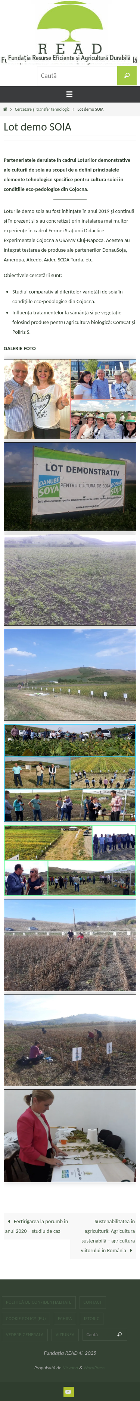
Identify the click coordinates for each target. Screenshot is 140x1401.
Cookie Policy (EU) (26, 1318)
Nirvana (70, 1367)
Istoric (91, 1318)
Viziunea (65, 1334)
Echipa (65, 1318)
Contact (93, 1302)
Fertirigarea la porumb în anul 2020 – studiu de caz (36, 1226)
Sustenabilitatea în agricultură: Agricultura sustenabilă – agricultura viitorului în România (108, 1236)
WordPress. (95, 1367)
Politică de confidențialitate (39, 1302)
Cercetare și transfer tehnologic (42, 109)
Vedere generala (25, 1334)
